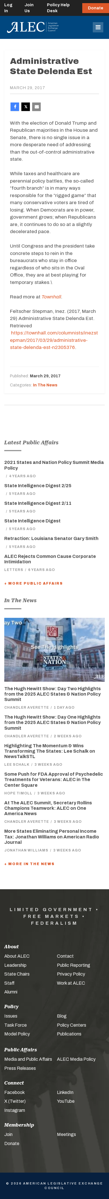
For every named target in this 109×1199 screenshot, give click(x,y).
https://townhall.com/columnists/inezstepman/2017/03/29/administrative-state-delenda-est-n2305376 (54, 340)
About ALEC (17, 956)
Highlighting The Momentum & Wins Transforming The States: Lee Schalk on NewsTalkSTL (49, 751)
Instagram (14, 1110)
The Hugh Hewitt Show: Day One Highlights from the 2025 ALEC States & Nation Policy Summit (52, 722)
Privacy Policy (71, 974)
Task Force (15, 1025)
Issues (10, 1016)
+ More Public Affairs (33, 583)
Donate (95, 8)
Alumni (10, 991)
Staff (9, 983)
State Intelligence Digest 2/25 (37, 485)
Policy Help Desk (58, 8)
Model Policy (17, 1033)
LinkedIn (65, 1092)
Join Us (29, 8)
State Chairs (17, 974)
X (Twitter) (15, 1101)
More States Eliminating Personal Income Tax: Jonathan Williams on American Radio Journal (51, 836)
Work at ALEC (71, 983)
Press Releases (20, 1068)
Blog (62, 1016)
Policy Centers (71, 1025)
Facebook (14, 1092)
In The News (45, 385)
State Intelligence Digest (32, 520)
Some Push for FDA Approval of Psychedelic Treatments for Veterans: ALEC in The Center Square (53, 779)
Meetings (66, 1134)
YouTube (66, 1101)
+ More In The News (29, 864)
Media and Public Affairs (28, 1059)
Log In (8, 8)
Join (8, 1134)
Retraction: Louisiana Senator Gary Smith (51, 538)
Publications (69, 1033)
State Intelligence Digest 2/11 (37, 503)
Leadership (15, 965)
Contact (65, 956)
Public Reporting (73, 965)
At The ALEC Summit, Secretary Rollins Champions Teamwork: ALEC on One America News (48, 808)
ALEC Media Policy (76, 1059)
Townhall (51, 297)
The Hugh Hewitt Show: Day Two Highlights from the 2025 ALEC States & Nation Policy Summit (52, 694)
